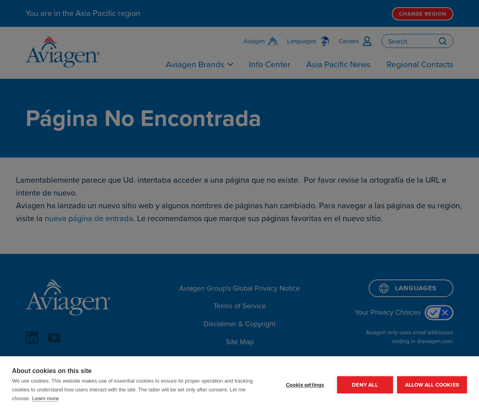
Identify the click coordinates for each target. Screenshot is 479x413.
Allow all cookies (432, 385)
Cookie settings (305, 385)
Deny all (365, 385)
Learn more (45, 398)
